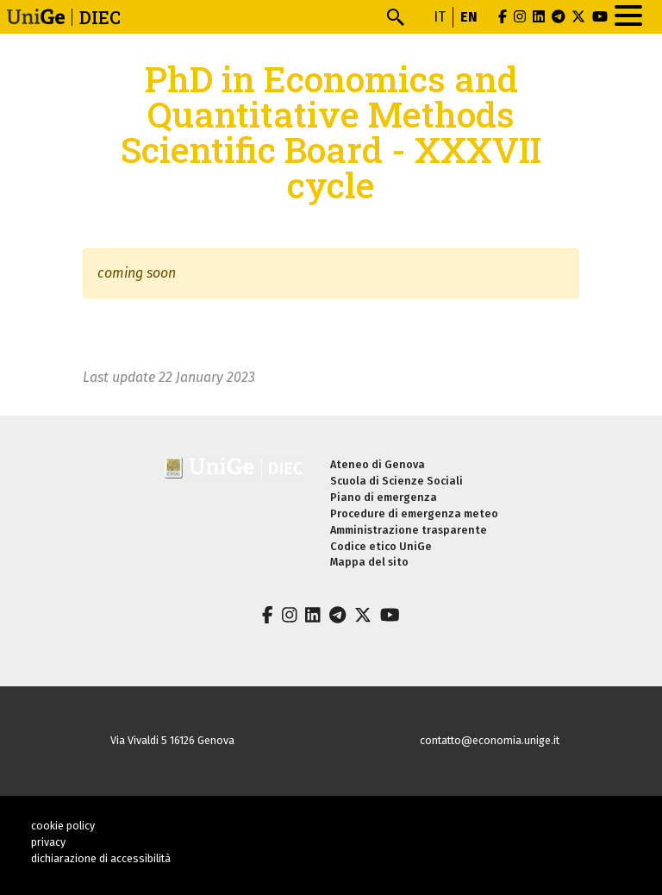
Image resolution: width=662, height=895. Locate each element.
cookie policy (63, 825)
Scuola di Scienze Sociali (396, 480)
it (440, 17)
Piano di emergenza (383, 497)
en (469, 17)
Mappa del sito (369, 561)
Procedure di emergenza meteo (414, 513)
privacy (48, 842)
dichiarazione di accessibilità (101, 858)
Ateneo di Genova (377, 464)
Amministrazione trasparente (408, 529)
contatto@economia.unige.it (489, 740)
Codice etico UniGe (381, 546)
